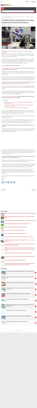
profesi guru (8, 55)
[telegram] (14, 182)
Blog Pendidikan (19, 330)
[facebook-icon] (27, 1)
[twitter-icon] (29, 1)
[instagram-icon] (31, 1)
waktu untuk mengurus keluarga (11, 96)
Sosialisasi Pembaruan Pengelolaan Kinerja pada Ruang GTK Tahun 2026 (19, 236)
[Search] (17, 11)
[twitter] (5, 182)
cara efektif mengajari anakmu (23, 83)
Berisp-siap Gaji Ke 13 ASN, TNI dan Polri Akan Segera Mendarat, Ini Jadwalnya (20, 213)
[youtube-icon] (33, 1)
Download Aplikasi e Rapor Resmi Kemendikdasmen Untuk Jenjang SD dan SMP (20, 220)
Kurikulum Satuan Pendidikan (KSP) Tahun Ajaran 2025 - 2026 (17, 321)
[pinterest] (8, 182)
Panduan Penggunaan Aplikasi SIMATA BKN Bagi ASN (15, 260)
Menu (2, 8)
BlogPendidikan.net (5, 51)
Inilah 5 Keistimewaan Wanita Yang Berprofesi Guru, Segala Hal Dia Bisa (16, 107)
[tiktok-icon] (35, 1)
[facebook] (3, 182)
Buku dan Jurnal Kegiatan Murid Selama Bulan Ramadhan (16, 227)
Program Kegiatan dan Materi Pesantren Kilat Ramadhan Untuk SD (17, 223)
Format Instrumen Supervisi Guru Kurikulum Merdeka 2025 (16, 310)
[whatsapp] (11, 182)
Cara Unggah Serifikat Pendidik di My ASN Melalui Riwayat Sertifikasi (18, 253)
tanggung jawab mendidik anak (10, 68)
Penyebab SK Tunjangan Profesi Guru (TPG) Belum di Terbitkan (17, 299)
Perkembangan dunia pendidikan (9, 82)
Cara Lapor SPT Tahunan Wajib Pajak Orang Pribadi (15, 230)
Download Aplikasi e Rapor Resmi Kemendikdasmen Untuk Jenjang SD (18, 293)
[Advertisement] (18, 140)
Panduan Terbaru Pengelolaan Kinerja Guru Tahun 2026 (15, 233)
